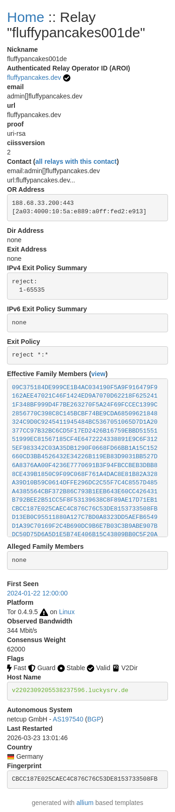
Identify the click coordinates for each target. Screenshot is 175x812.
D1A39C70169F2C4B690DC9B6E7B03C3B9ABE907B (85, 526)
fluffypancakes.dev (34, 77)
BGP (94, 719)
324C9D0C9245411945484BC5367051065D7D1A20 (85, 422)
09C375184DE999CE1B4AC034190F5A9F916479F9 (85, 387)
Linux (66, 612)
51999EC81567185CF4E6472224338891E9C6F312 (85, 439)
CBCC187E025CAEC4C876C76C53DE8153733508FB (85, 508)
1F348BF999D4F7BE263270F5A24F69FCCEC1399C (85, 404)
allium (85, 802)
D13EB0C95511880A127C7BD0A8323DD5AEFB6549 (85, 517)
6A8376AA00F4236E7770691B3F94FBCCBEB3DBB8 (85, 465)
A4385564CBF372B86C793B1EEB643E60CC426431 (85, 491)
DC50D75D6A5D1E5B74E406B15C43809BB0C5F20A (85, 534)
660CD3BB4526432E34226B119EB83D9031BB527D (85, 456)
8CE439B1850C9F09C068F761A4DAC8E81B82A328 (85, 474)
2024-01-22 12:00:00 (37, 593)
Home (25, 17)
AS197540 (68, 719)
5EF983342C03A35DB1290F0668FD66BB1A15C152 (85, 448)
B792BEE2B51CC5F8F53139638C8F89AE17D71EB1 (85, 500)
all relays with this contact (76, 161)
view (98, 374)
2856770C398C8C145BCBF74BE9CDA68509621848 (85, 413)
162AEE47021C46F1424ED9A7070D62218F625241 (85, 395)
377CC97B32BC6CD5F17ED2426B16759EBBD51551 (85, 430)
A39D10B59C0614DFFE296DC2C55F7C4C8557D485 (85, 482)
